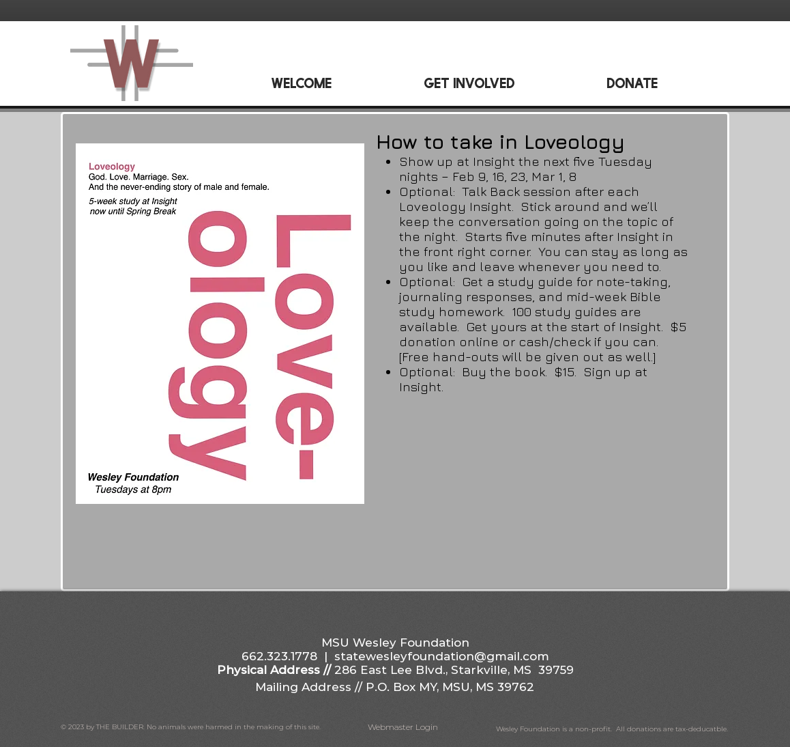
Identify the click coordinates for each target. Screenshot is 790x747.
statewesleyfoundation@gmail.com (441, 656)
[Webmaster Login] (402, 727)
